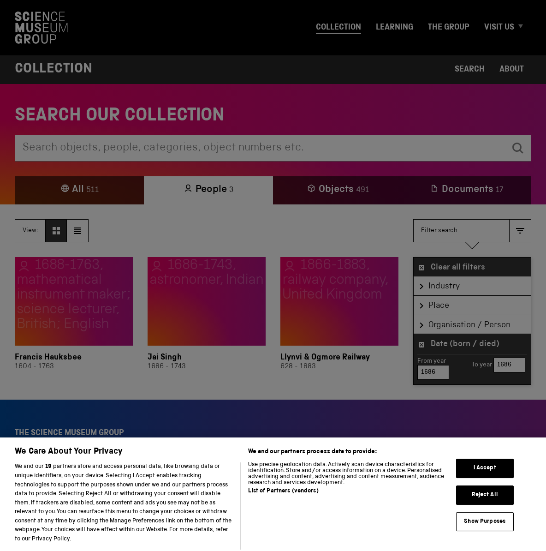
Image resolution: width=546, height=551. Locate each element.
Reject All (485, 505)
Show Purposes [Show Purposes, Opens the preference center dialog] (484, 532)
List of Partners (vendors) (283, 502)
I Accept (485, 479)
